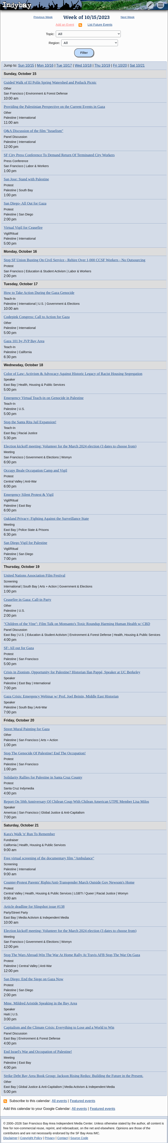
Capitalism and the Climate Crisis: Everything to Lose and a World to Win (59, 1027)
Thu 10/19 (102, 65)
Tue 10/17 (64, 65)
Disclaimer (10, 1138)
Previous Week (42, 17)
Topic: (50, 34)
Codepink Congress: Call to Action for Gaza (37, 317)
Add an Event (65, 24)
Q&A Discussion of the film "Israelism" (33, 131)
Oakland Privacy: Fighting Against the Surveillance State (46, 518)
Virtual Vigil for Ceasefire (23, 227)
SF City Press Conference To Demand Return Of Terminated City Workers (59, 155)
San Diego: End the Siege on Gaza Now (33, 979)
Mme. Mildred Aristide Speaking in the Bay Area (40, 1003)
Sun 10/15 (26, 65)
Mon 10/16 (45, 65)
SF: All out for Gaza (19, 648)
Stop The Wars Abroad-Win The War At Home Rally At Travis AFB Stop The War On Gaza (72, 955)
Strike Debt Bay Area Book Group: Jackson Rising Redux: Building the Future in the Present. (73, 1076)
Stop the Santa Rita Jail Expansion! (30, 422)
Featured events (82, 1101)
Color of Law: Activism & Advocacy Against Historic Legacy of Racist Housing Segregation (73, 374)
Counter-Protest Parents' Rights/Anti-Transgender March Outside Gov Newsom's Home (69, 882)
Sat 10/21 (137, 65)
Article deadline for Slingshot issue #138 (34, 906)
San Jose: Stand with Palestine (26, 179)
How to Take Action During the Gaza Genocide (39, 293)
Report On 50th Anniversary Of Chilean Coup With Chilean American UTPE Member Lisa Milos (76, 801)
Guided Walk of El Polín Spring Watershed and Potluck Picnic (50, 82)
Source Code (79, 1138)
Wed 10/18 (83, 65)
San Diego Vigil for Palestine (25, 543)
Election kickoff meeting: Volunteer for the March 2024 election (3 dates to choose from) (70, 446)
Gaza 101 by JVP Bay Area (24, 341)
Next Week (127, 17)
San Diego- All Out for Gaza (25, 203)
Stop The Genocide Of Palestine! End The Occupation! (45, 753)
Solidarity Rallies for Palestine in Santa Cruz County (43, 777)
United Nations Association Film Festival (34, 575)
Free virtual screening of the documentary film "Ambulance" (49, 858)
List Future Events (100, 24)
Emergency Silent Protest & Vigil (29, 495)
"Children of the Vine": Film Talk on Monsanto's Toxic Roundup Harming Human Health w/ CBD (77, 624)
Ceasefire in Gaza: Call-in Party (27, 600)
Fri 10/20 (120, 65)
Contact (62, 1138)
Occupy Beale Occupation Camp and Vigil (35, 470)
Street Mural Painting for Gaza (27, 729)
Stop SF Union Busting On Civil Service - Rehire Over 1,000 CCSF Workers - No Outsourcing (74, 260)
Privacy (50, 1138)
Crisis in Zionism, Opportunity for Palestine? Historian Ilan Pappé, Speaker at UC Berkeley (72, 672)
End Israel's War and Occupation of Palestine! (38, 1052)
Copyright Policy (31, 1138)
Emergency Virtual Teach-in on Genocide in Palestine (44, 398)
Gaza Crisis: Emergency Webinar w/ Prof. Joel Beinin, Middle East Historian (61, 696)
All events (59, 1101)
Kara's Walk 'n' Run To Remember (29, 834)
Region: (54, 43)
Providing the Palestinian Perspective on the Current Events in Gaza (54, 107)
